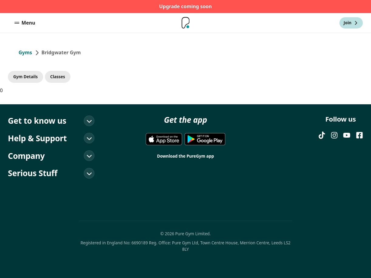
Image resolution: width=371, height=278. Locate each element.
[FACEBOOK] (359, 135)
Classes (57, 76)
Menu (24, 22)
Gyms (25, 52)
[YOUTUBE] (346, 135)
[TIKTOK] (321, 135)
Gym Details (25, 76)
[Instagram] (334, 135)
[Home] (185, 23)
